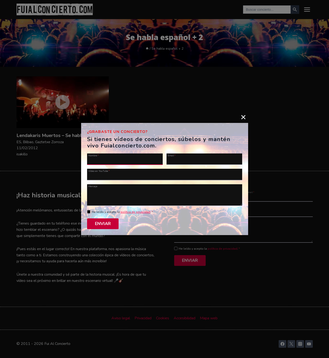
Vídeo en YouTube (99, 171)
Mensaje (92, 186)
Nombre (93, 155)
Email (172, 155)
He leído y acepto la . (122, 212)
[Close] (243, 117)
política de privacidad (135, 212)
